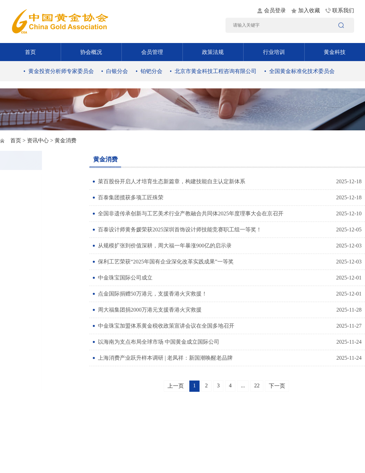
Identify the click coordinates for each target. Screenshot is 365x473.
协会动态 (24, 383)
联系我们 (343, 10)
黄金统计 (24, 366)
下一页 (277, 386)
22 (257, 385)
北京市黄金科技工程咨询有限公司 (216, 71)
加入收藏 (309, 10)
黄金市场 (24, 299)
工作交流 (24, 349)
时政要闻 (24, 232)
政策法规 (213, 52)
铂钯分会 (151, 71)
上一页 (175, 386)
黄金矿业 (24, 249)
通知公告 (24, 199)
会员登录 (275, 10)
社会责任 (24, 316)
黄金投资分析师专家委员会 (61, 71)
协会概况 (91, 52)
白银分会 (117, 71)
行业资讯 (24, 266)
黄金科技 (335, 52)
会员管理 (152, 52)
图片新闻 (24, 182)
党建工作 (24, 215)
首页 (30, 52)
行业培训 (274, 52)
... (243, 385)
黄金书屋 (24, 332)
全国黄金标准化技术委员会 (302, 71)
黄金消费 (24, 282)
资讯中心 (38, 140)
